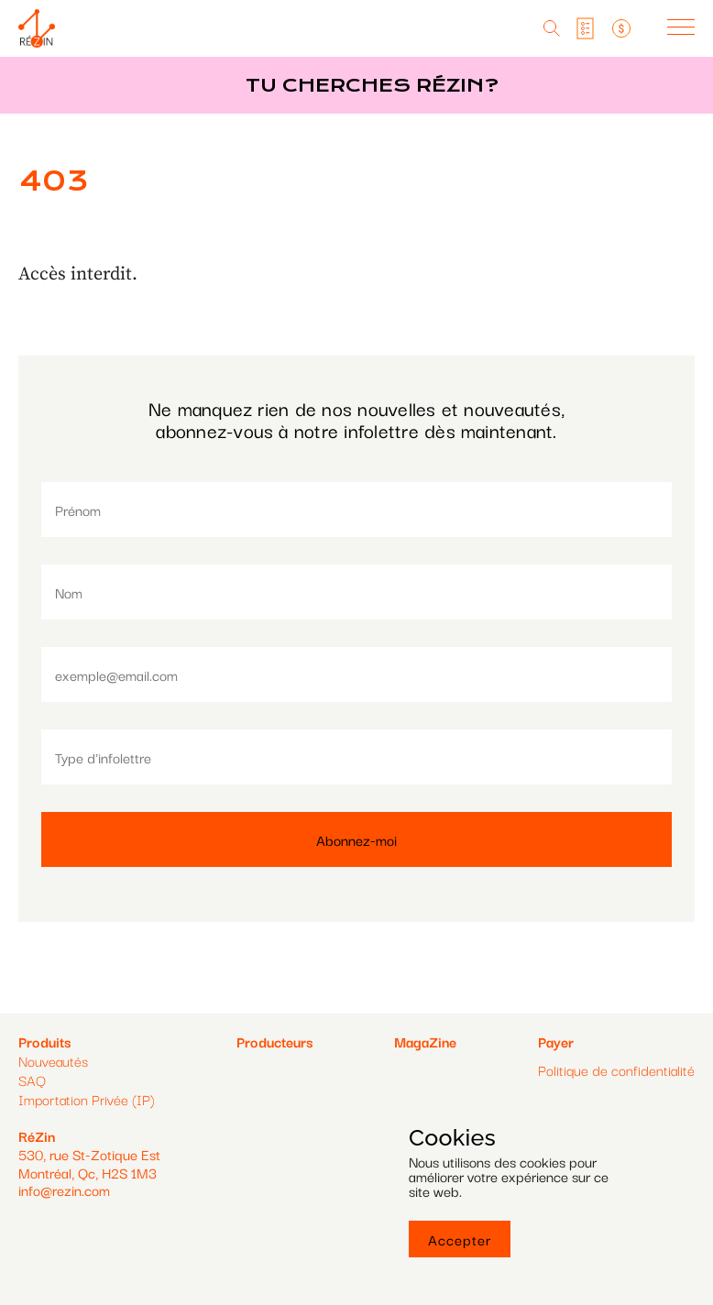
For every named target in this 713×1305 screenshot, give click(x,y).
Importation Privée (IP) (86, 1099)
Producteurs (274, 1041)
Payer (556, 1041)
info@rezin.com (64, 1190)
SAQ (32, 1080)
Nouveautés (53, 1060)
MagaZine (425, 1041)
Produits (44, 1041)
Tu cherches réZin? (372, 85)
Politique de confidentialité (616, 1070)
